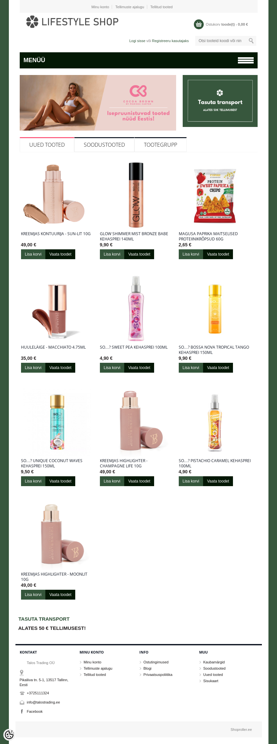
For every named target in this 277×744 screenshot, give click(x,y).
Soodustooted (104, 144)
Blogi (147, 668)
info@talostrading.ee (43, 702)
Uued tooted (47, 144)
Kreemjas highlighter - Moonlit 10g (54, 577)
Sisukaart (211, 681)
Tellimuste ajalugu (129, 7)
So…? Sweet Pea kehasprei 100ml (134, 347)
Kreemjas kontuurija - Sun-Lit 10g (56, 233)
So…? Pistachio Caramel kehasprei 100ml (215, 463)
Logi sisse (137, 41)
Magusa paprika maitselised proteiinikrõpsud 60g (208, 236)
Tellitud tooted (161, 7)
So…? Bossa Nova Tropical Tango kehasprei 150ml (214, 350)
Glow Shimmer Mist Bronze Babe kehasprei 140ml (134, 236)
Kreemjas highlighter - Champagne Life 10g (124, 463)
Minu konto (100, 7)
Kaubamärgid (214, 662)
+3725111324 (38, 693)
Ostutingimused (156, 662)
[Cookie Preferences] (9, 735)
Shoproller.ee (241, 730)
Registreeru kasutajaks (170, 41)
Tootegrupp (160, 144)
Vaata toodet (60, 254)
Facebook (35, 711)
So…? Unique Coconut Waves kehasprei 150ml (51, 463)
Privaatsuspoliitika (158, 675)
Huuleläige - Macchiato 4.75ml (53, 347)
